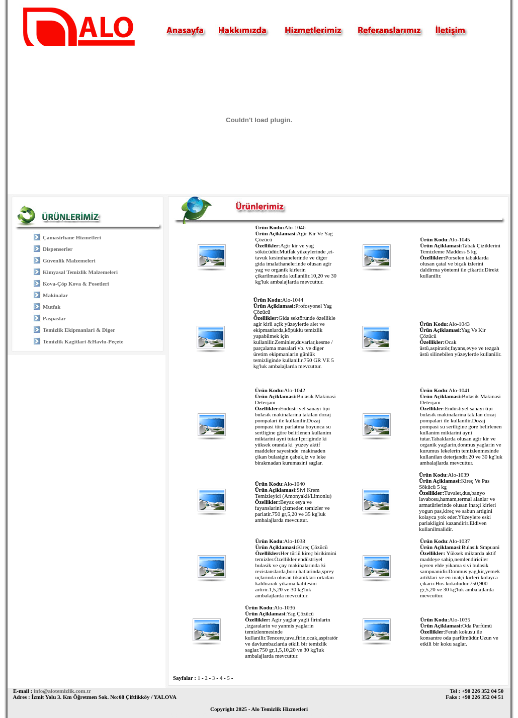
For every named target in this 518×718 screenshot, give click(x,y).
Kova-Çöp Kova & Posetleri (76, 284)
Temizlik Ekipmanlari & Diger (79, 330)
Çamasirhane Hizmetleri (72, 237)
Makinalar (55, 295)
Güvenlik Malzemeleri (69, 260)
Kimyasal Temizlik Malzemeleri (80, 272)
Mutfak (51, 307)
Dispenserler (57, 249)
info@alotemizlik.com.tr (62, 691)
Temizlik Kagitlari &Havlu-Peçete (83, 341)
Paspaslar (54, 318)
